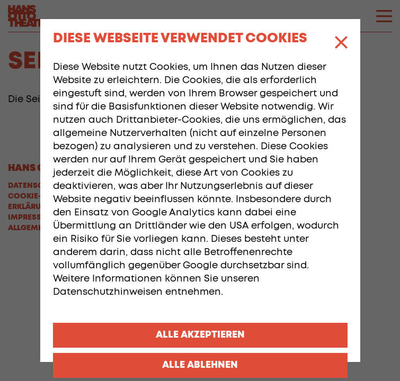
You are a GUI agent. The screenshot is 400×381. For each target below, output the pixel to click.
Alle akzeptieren (200, 335)
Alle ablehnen (200, 365)
